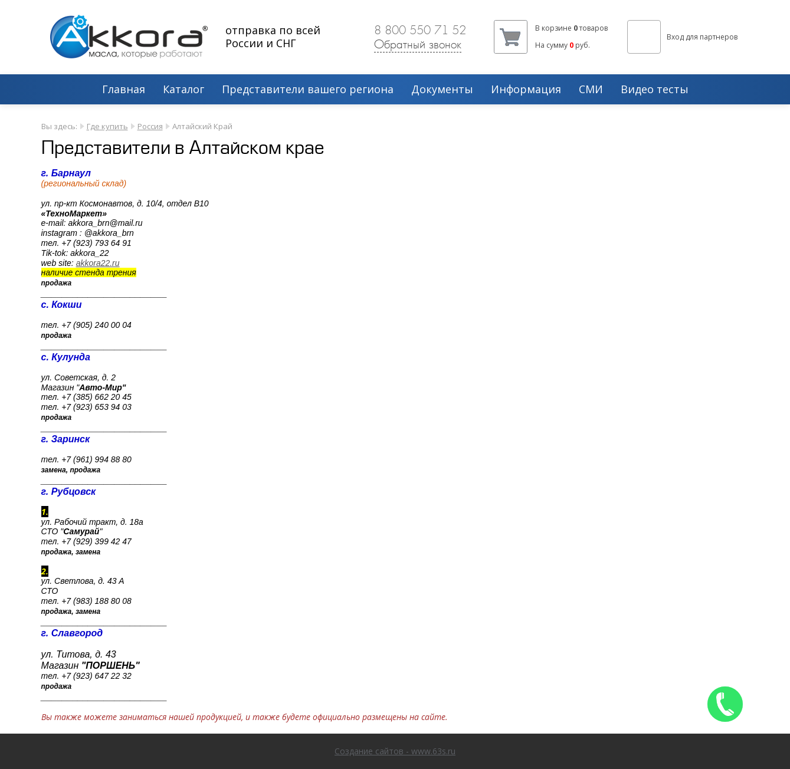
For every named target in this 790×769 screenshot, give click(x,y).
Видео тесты (655, 89)
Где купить (107, 126)
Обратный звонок (417, 44)
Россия (150, 126)
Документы (442, 89)
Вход (675, 37)
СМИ (591, 89)
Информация (526, 89)
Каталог (183, 89)
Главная (123, 89)
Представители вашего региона (308, 89)
